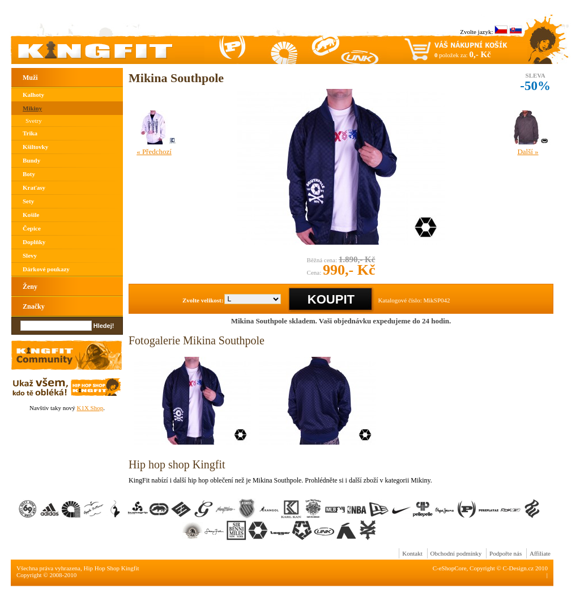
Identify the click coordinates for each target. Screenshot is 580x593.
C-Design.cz (518, 568)
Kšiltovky (35, 146)
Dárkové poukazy (46, 269)
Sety (28, 201)
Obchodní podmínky (456, 553)
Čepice (32, 228)
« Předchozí (154, 151)
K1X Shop (89, 407)
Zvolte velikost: (202, 300)
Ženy (30, 287)
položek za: (462, 54)
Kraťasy (34, 187)
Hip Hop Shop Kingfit (111, 568)
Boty (29, 173)
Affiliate (540, 553)
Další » (527, 151)
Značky (34, 306)
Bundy (31, 160)
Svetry (33, 120)
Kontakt (412, 553)
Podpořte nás (505, 553)
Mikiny (32, 108)
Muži (30, 78)
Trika (30, 133)
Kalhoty (33, 94)
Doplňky (34, 241)
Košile (31, 214)
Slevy (30, 255)
